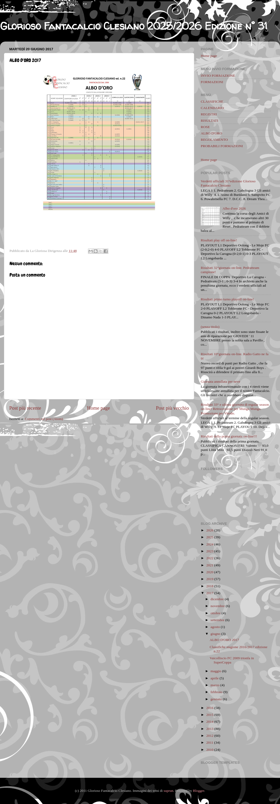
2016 (209, 708)
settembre (217, 620)
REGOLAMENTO (214, 140)
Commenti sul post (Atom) (44, 419)
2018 (209, 586)
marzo (215, 685)
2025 (209, 537)
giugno (216, 634)
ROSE (205, 127)
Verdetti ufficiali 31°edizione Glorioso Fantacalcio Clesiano (228, 183)
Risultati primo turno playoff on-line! (227, 299)
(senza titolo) (210, 327)
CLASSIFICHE (212, 101)
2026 (209, 530)
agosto (215, 627)
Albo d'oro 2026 (234, 208)
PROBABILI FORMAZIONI (222, 146)
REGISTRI (209, 114)
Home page (98, 408)
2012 (209, 736)
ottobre (216, 613)
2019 (209, 579)
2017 (209, 593)
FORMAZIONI (212, 82)
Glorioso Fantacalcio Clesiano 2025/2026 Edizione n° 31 (133, 26)
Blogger (198, 791)
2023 (209, 551)
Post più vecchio (172, 408)
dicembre (217, 599)
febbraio (216, 692)
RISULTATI (209, 121)
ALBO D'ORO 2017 (224, 640)
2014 (209, 722)
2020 (209, 572)
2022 (209, 558)
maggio (216, 671)
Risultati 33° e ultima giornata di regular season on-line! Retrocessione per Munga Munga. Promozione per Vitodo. (235, 409)
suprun (168, 791)
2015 (209, 715)
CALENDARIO (212, 108)
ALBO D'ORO (211, 133)
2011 (209, 742)
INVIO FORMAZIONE (218, 76)
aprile (215, 678)
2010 (209, 750)
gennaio (216, 699)
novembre (218, 606)
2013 (209, 729)
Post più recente (25, 408)
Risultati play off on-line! (219, 240)
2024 (209, 544)
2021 (209, 565)
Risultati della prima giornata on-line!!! (229, 436)
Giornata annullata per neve (220, 381)
